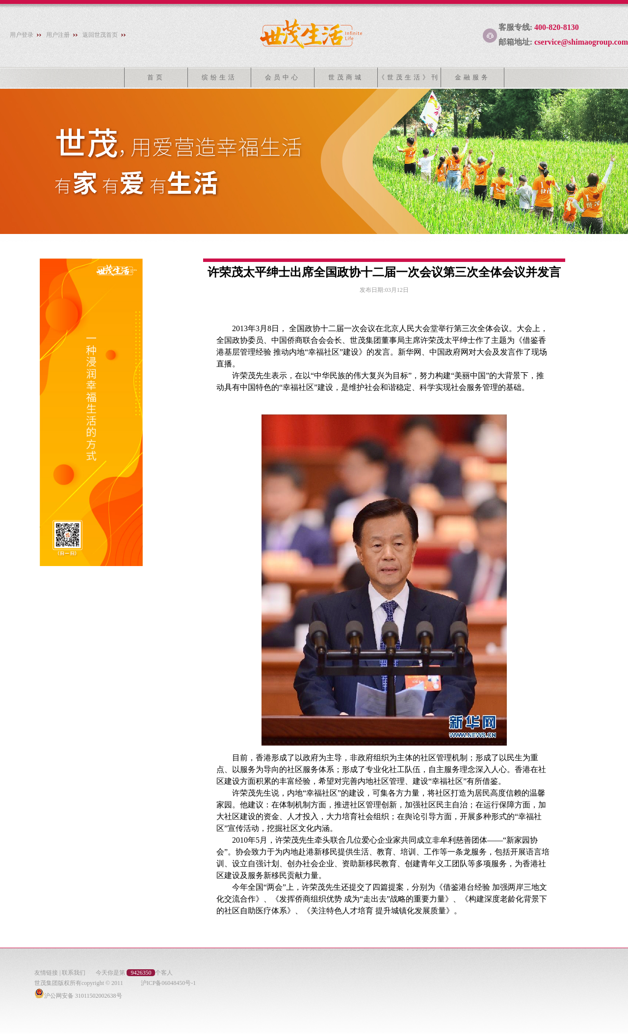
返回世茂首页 (100, 34)
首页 (156, 77)
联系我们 (73, 972)
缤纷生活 (219, 77)
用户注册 (58, 34)
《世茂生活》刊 (409, 77)
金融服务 (472, 77)
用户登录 (21, 34)
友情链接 (46, 972)
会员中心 (282, 77)
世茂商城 (346, 77)
